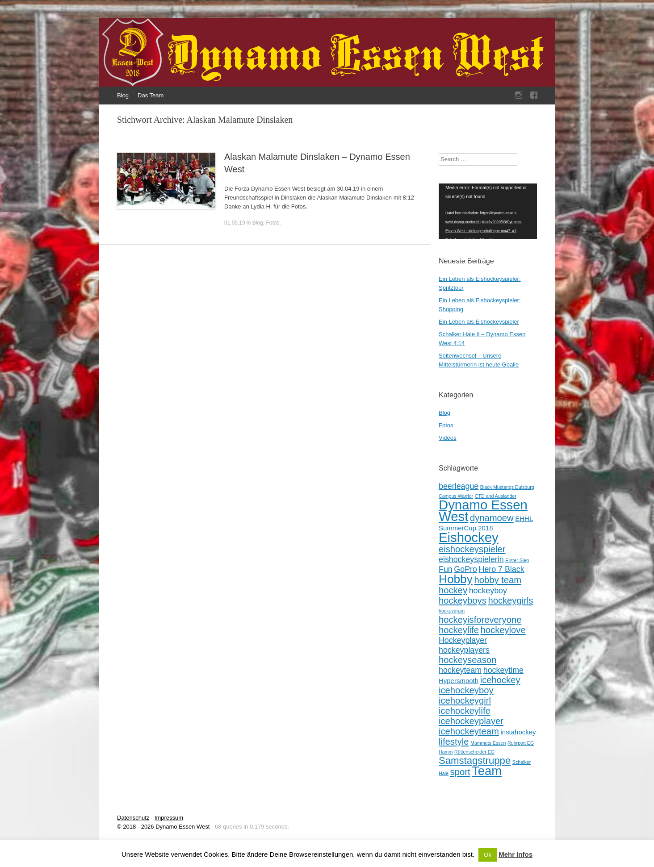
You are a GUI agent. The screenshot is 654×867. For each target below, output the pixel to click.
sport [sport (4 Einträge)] (460, 772)
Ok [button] (487, 854)
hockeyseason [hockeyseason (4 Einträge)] (467, 660)
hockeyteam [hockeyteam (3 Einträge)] (460, 670)
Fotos (272, 223)
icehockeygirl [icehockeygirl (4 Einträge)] (465, 700)
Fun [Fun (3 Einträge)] (446, 569)
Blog (123, 95)
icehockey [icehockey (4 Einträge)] (500, 680)
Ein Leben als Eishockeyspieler (479, 321)
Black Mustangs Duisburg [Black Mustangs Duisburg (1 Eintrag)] (507, 487)
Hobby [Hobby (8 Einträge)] (456, 579)
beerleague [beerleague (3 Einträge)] (458, 486)
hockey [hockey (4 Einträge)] (453, 590)
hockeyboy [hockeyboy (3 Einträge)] (488, 590)
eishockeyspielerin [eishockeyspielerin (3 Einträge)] (471, 559)
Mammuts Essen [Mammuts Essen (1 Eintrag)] (488, 743)
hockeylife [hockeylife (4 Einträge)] (459, 630)
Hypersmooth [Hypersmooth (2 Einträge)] (458, 680)
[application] (488, 211)
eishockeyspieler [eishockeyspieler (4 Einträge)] (472, 549)
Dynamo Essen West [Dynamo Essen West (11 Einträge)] (483, 510)
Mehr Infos (515, 854)
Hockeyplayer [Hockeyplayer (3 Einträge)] (463, 640)
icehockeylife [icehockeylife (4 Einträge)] (464, 711)
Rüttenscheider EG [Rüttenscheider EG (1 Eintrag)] (474, 751)
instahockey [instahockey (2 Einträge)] (518, 732)
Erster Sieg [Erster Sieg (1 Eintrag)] (517, 560)
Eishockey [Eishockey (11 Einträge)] (469, 537)
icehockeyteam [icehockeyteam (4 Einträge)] (469, 731)
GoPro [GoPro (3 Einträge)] (465, 569)
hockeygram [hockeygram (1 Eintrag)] (452, 610)
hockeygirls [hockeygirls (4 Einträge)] (510, 600)
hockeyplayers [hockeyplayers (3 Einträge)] (464, 650)
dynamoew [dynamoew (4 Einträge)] (492, 518)
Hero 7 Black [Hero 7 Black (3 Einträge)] (501, 569)
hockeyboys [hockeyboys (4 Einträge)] (462, 600)
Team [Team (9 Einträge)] (487, 771)
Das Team (151, 95)
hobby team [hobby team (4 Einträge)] (497, 580)
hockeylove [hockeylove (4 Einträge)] (503, 630)
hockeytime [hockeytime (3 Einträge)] (503, 670)
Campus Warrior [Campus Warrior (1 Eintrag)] (456, 496)
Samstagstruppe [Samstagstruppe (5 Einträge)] (475, 760)
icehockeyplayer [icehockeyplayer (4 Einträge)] (471, 721)
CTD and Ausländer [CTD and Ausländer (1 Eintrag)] (495, 496)
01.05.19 (234, 223)
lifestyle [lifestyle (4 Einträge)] (454, 741)
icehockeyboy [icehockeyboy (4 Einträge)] (466, 690)
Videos (448, 437)
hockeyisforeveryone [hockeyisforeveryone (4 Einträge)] (480, 620)
